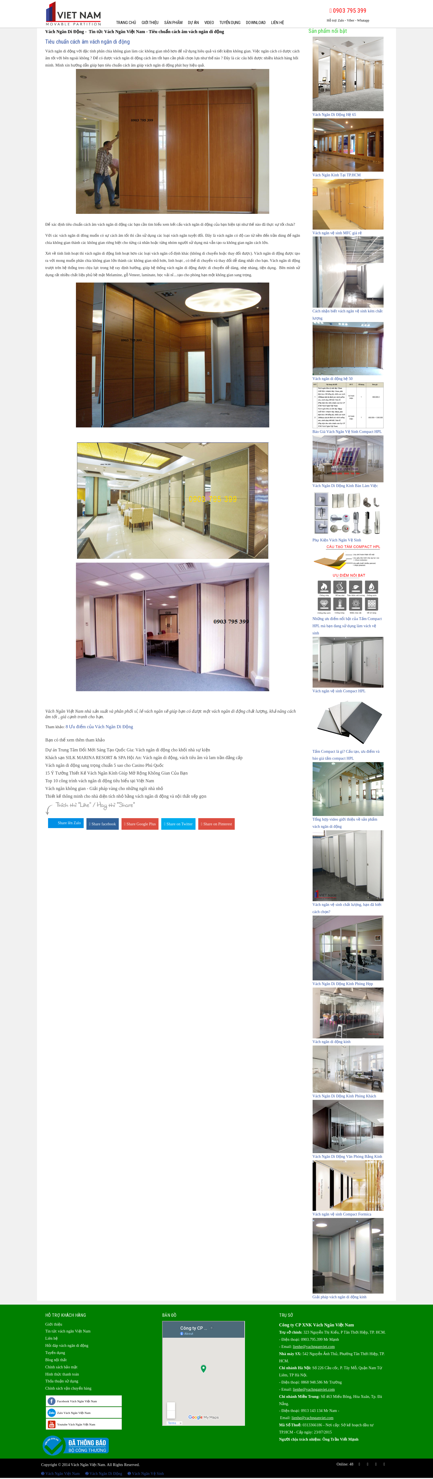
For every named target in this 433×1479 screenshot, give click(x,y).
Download (256, 22)
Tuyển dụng (230, 22)
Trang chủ (126, 22)
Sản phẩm (173, 22)
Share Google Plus (140, 824)
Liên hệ (277, 22)
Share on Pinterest (216, 824)
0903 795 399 (347, 10)
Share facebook (102, 824)
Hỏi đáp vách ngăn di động (66, 1346)
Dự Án (193, 22)
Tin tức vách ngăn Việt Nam (68, 1331)
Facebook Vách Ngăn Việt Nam (77, 1401)
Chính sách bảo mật (61, 1367)
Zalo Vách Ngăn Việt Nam (74, 1412)
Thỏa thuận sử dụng (61, 1381)
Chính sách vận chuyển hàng (68, 1388)
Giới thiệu (150, 22)
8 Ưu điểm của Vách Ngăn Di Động (99, 726)
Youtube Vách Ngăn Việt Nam (76, 1424)
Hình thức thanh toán (62, 1374)
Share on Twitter (178, 824)
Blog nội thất (56, 1360)
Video (209, 22)
